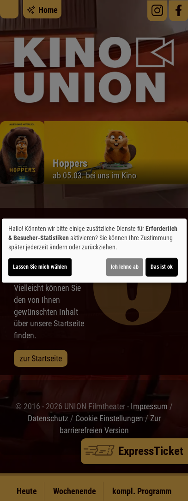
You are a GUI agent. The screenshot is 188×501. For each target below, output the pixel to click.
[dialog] (94, 250)
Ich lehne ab (125, 267)
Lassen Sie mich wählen (40, 267)
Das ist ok (162, 267)
